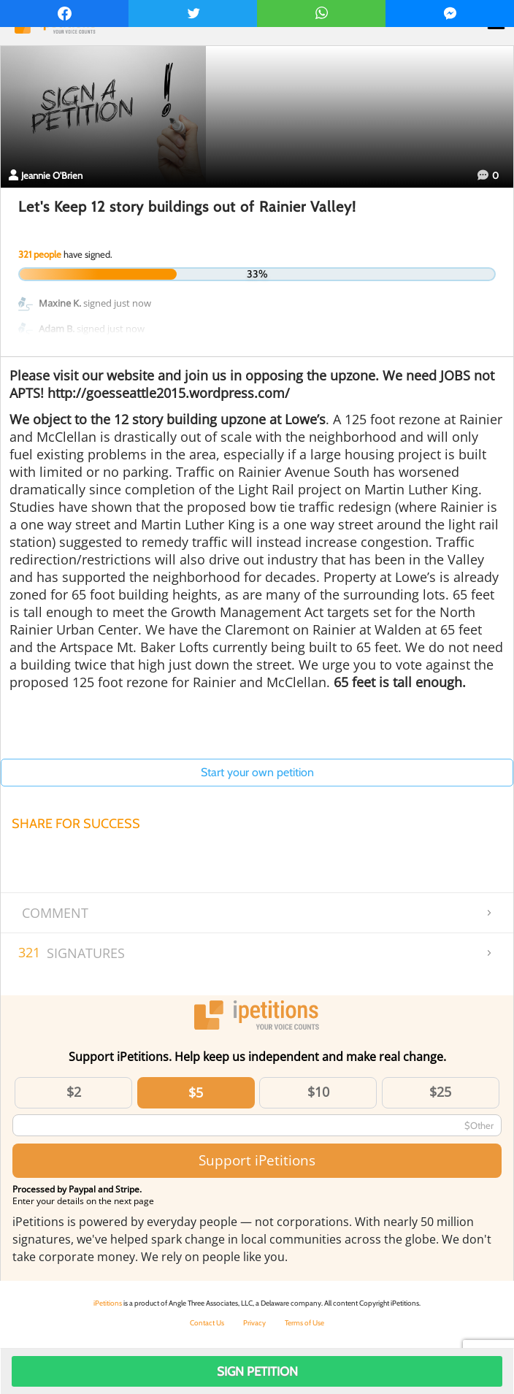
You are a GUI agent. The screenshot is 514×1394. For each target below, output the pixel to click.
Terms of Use (304, 1323)
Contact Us (207, 1323)
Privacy (254, 1323)
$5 (195, 1092)
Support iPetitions (257, 1160)
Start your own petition (257, 772)
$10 (318, 1091)
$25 (440, 1091)
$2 (73, 1091)
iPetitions (107, 1303)
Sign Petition (257, 1371)
